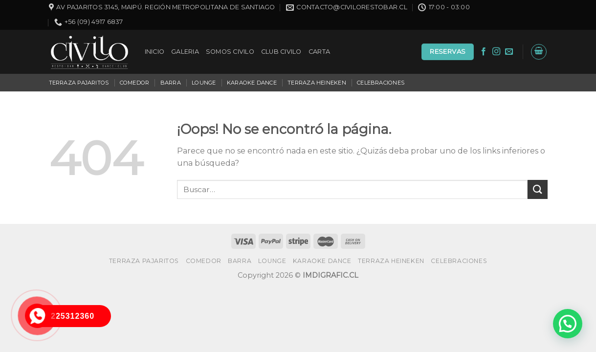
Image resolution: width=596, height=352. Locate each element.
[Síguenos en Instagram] (496, 51)
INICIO (155, 51)
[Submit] (537, 189)
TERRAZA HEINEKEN (316, 82)
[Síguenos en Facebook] (483, 51)
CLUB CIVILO (281, 51)
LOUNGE (204, 82)
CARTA (319, 51)
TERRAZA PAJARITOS (79, 82)
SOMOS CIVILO (230, 51)
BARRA (170, 82)
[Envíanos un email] (509, 51)
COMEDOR (135, 82)
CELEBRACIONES (380, 82)
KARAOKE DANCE (252, 82)
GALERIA (185, 51)
